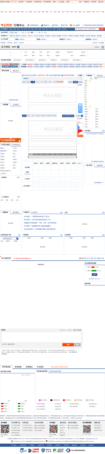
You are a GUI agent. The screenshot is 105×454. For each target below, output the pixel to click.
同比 (14, 153)
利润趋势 (3, 177)
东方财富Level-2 (15, 428)
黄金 (55, 12)
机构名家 (87, 283)
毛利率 (2, 159)
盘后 (28, 82)
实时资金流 (6, 367)
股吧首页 (82, 258)
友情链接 (91, 445)
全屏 (80, 85)
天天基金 (52, 422)
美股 (39, 12)
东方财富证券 (37, 2)
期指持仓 (93, 36)
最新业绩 (77, 66)
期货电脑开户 (98, 428)
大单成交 (50, 75)
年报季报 (70, 36)
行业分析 (89, 64)
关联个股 (95, 64)
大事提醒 (5, 104)
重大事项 (95, 66)
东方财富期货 (87, 422)
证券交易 (93, 2)
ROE (2, 162)
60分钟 (54, 115)
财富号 (98, 12)
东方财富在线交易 (27, 428)
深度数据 (53, 66)
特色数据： (24, 66)
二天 (37, 82)
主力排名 (35, 36)
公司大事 (59, 64)
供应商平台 (41, 445)
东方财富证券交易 (27, 430)
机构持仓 (83, 66)
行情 (26, 12)
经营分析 (42, 64)
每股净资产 (3, 151)
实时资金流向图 (42, 371)
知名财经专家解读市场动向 (60, 367)
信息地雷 (16, 104)
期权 (22, 12)
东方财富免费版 (15, 425)
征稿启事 (82, 445)
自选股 (58, 29)
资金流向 (23, 36)
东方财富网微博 (40, 425)
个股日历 (25, 78)
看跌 (88, 270)
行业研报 (53, 36)
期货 (47, 12)
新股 (14, 12)
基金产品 (62, 433)
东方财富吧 (27, 75)
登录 (74, 330)
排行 (29, 29)
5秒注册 (79, 330)
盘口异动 (89, 165)
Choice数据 (76, 25)
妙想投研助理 (15, 433)
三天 (41, 82)
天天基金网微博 (73, 425)
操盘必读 (30, 64)
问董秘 (72, 75)
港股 (43, 12)
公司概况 (36, 64)
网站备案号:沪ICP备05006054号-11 (36, 441)
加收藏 (7, 2)
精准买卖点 (43, 75)
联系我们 (49, 445)
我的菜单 (86, 2)
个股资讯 (26, 212)
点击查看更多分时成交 (97, 161)
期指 (18, 12)
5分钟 (37, 115)
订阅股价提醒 (58, 82)
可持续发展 (23, 445)
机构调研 (65, 75)
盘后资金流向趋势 (55, 371)
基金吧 (89, 12)
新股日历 (18, 36)
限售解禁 (82, 36)
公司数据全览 (15, 145)
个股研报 (47, 36)
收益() (2, 148)
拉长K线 (65, 116)
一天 (32, 82)
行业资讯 (34, 212)
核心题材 (48, 64)
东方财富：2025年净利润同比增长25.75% (37, 219)
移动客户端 (13, 2)
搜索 (103, 12)
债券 (75, 12)
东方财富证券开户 (27, 425)
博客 (93, 12)
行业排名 (40, 367)
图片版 (70, 82)
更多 (101, 64)
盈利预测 (59, 36)
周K (28, 115)
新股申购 (12, 36)
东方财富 (27, 167)
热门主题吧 (97, 258)
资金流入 (22, 39)
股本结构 (65, 64)
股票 (10, 12)
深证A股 (9, 43)
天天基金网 (29, 2)
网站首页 (2, 2)
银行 (59, 12)
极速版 (80, 82)
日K (24, 115)
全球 (34, 12)
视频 (80, 12)
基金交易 (62, 428)
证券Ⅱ (15, 43)
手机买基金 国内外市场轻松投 (94, 25)
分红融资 (77, 64)
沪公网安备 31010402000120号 (55, 441)
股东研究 (53, 64)
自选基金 (64, 29)
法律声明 (66, 445)
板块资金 (41, 36)
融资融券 (99, 36)
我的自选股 (5, 70)
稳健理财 (62, 435)
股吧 (84, 12)
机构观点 (29, 367)
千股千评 (64, 36)
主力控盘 (36, 66)
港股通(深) (88, 39)
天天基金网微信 (73, 428)
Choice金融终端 (15, 435)
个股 (22, 29)
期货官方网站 (98, 430)
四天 (45, 82)
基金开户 (62, 425)
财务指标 (18, 367)
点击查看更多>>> (99, 182)
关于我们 (13, 445)
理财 (67, 12)
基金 (63, 12)
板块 (25, 29)
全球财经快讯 (34, 25)
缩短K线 (71, 116)
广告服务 (31, 445)
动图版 (75, 82)
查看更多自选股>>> (14, 100)
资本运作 (83, 64)
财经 (2, 12)
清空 (77, 344)
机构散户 (42, 66)
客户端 (65, 25)
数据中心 (47, 25)
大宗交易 (87, 36)
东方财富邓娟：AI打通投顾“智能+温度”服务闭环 (40, 229)
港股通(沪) (62, 39)
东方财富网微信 (40, 428)
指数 (11, 29)
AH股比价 (30, 36)
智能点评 (65, 66)
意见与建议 (38, 430)
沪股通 (16, 39)
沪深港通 (4, 39)
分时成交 (87, 130)
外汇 (51, 12)
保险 (71, 12)
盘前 (24, 82)
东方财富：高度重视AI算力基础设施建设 (37, 226)
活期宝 (62, 430)
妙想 (54, 2)
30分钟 (48, 115)
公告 (66, 212)
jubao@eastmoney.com (92, 438)
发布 (68, 344)
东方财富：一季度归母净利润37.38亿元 (36, 216)
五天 (50, 82)
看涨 (88, 267)
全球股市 (4, 32)
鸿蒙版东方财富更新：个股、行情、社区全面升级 (40, 223)
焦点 (6, 12)
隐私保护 (74, 445)
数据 (30, 12)
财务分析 (71, 64)
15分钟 (42, 115)
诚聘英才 (57, 445)
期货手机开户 (98, 425)
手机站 (56, 25)
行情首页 (3, 43)
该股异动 (100, 165)
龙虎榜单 (76, 36)
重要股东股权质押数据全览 (23, 258)
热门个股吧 (90, 258)
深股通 (38, 39)
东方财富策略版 (15, 430)
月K (33, 115)
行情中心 (4, 29)
